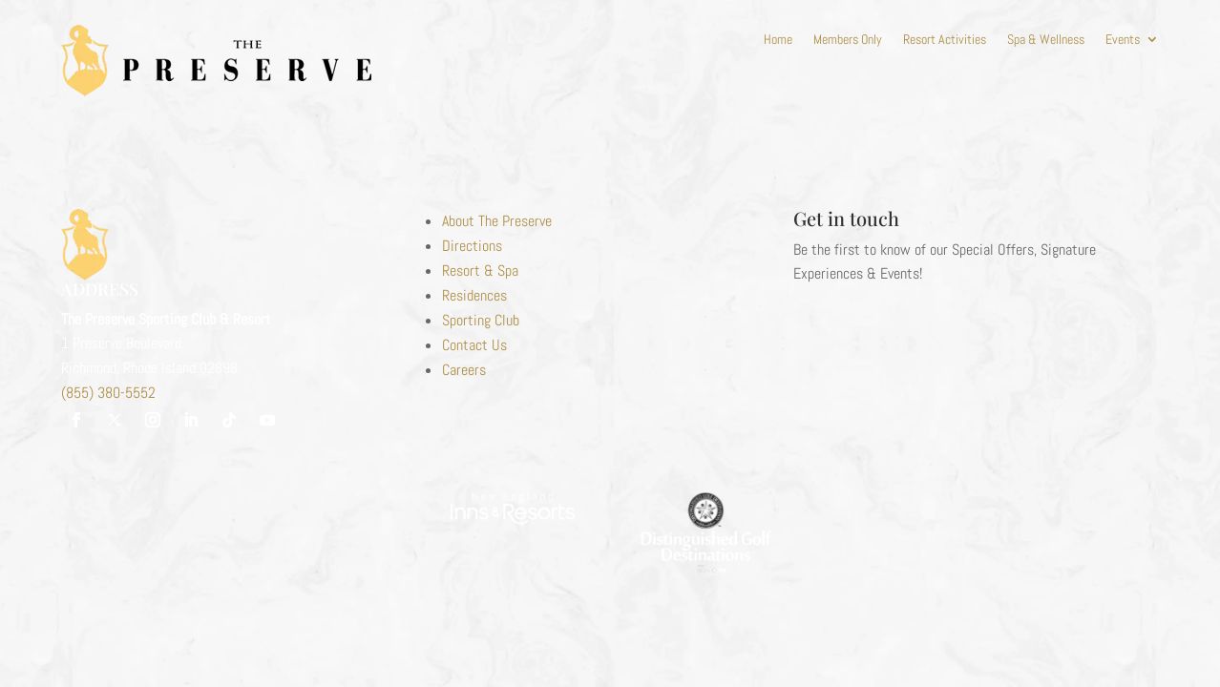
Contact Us (474, 345)
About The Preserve (497, 221)
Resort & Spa (480, 270)
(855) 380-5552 (108, 393)
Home (778, 40)
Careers (464, 370)
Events (1122, 40)
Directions (472, 246)
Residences (474, 295)
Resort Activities (944, 40)
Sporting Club (480, 320)
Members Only (847, 40)
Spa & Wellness (1045, 40)
